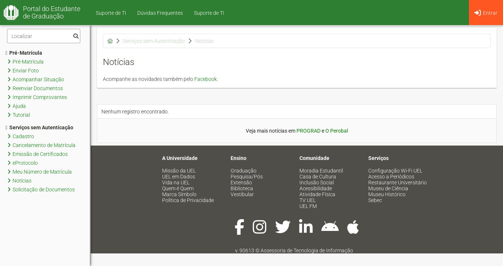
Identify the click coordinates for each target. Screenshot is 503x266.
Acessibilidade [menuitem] (315, 188)
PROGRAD (308, 131)
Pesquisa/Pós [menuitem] (247, 177)
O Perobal (336, 131)
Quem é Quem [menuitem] (178, 188)
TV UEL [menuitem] (307, 200)
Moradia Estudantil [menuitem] (321, 171)
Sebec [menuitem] (375, 200)
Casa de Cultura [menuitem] (317, 177)
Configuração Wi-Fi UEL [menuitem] (395, 171)
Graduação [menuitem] (243, 171)
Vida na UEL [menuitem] (176, 182)
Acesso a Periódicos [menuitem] (391, 177)
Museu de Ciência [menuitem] (388, 188)
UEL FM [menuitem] (308, 206)
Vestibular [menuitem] (242, 194)
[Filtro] (43, 36)
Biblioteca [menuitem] (242, 188)
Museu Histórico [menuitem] (387, 194)
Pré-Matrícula (24, 53)
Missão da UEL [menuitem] (179, 171)
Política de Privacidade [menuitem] (188, 200)
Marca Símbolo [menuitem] (179, 194)
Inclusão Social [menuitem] (316, 182)
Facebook (205, 79)
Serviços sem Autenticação (39, 127)
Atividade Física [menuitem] (317, 194)
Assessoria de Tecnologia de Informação (307, 250)
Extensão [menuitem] (241, 182)
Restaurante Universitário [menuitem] (397, 182)
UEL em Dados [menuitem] (178, 177)
